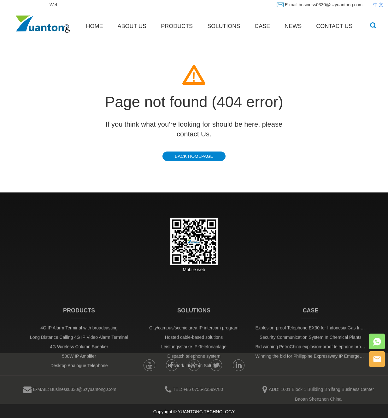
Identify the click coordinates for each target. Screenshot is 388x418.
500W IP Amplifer (79, 377)
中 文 (378, 4)
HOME (94, 26)
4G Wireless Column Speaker (79, 368)
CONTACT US (334, 26)
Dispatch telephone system (193, 377)
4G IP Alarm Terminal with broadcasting (79, 349)
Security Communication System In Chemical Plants (311, 358)
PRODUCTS (177, 26)
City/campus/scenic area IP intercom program (193, 349)
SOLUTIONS (223, 26)
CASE (262, 26)
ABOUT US (131, 26)
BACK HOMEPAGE (194, 156)
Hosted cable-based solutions (194, 358)
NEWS (293, 26)
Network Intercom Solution (194, 387)
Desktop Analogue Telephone (79, 387)
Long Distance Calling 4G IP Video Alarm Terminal (79, 358)
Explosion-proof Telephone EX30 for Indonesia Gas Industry (314, 349)
